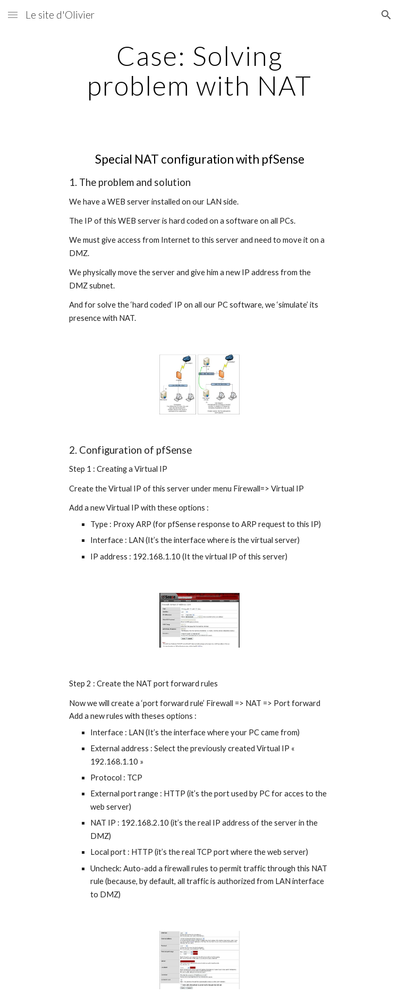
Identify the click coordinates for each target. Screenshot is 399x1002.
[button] (13, 14)
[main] (199, 70)
